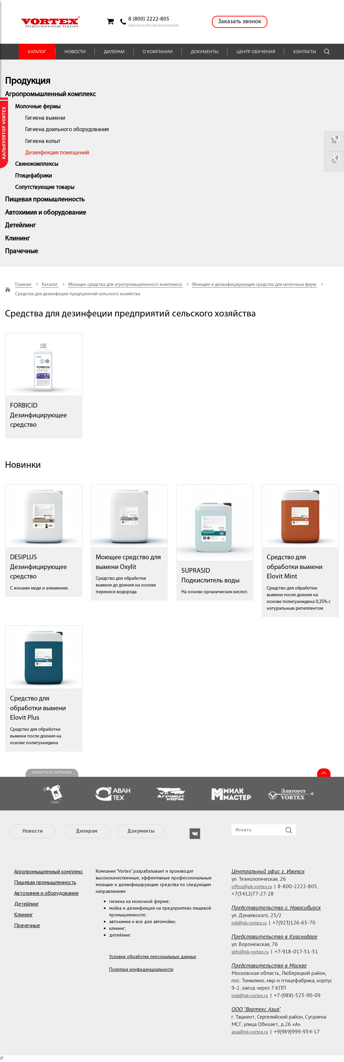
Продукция (27, 81)
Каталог (37, 51)
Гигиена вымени (45, 118)
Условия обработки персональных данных (152, 956)
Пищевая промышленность (45, 199)
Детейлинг (20, 225)
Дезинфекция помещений (57, 153)
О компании (157, 51)
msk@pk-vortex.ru (249, 995)
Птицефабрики (33, 176)
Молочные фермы (37, 107)
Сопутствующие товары (44, 187)
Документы (204, 51)
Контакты (304, 51)
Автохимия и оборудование (45, 213)
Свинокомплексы (36, 164)
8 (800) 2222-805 (148, 19)
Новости (75, 51)
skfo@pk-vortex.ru (250, 952)
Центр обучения (255, 51)
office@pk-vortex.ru (251, 886)
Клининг (17, 238)
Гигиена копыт (42, 141)
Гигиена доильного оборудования (67, 129)
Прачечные (21, 251)
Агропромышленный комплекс (50, 94)
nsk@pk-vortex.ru (249, 923)
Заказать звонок (239, 21)
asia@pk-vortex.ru (249, 1032)
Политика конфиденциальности (141, 969)
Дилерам (114, 51)
